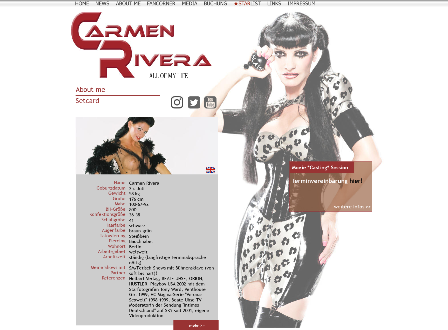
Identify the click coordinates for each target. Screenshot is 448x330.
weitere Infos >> (352, 206)
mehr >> (197, 325)
